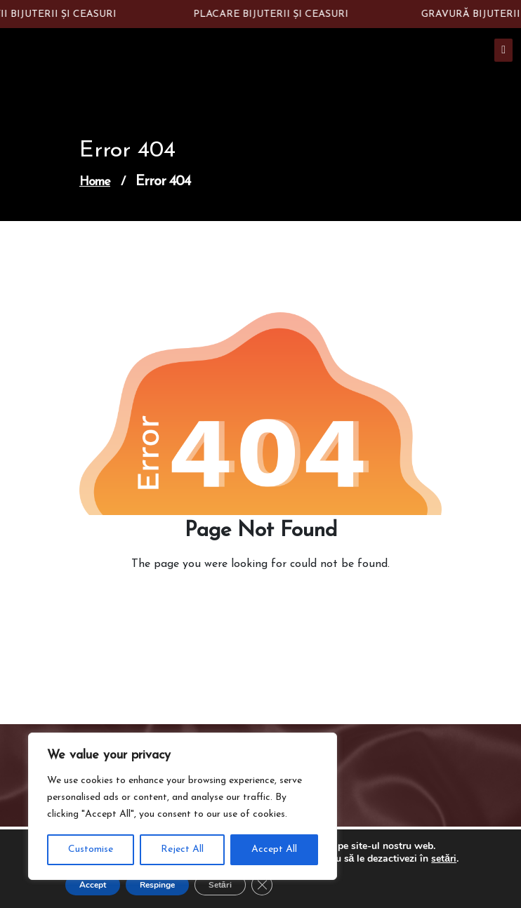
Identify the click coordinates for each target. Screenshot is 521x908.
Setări (220, 884)
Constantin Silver (129, 55)
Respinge (157, 884)
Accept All (274, 849)
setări (443, 859)
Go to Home (255, 603)
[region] (182, 806)
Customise (90, 849)
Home (94, 182)
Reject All (182, 849)
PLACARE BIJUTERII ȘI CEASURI (273, 14)
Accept (92, 884)
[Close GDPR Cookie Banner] (261, 884)
